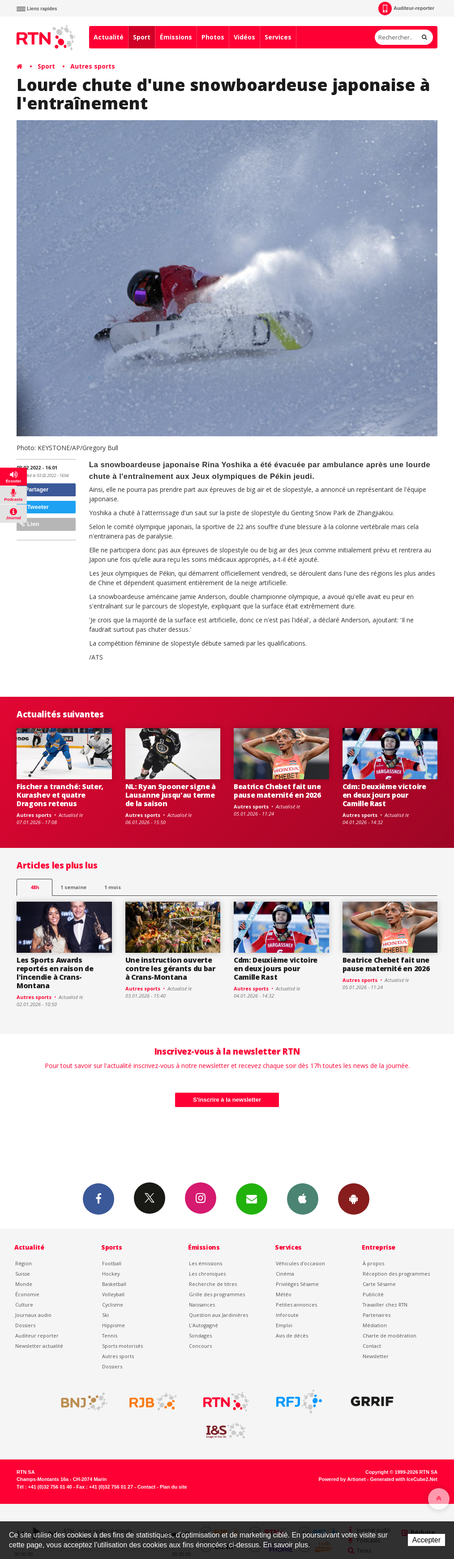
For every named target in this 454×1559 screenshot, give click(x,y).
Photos (212, 37)
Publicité (373, 1294)
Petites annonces (296, 1304)
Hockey (111, 1274)
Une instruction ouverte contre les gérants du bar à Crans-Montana (170, 968)
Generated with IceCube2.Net (403, 1479)
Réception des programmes (396, 1274)
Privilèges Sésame (297, 1284)
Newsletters (251, 1198)
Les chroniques (207, 1274)
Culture (24, 1304)
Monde (23, 1284)
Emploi (284, 1325)
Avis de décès (292, 1335)
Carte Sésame (379, 1284)
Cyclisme (112, 1304)
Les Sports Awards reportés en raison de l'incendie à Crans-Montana (55, 972)
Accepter (426, 1540)
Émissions (176, 37)
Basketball (114, 1284)
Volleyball (113, 1294)
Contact (372, 1346)
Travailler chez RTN (385, 1304)
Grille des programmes (217, 1294)
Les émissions (205, 1263)
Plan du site (173, 1487)
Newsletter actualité (39, 1346)
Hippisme (113, 1325)
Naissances (202, 1304)
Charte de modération (389, 1335)
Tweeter (34, 507)
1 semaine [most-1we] (73, 887)
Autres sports (92, 66)
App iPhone (302, 1198)
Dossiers (25, 1325)
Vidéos (244, 37)
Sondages (200, 1335)
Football (111, 1263)
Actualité (109, 37)
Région (23, 1263)
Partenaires (376, 1315)
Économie (27, 1294)
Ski (105, 1315)
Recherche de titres (213, 1284)
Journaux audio (33, 1315)
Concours (200, 1346)
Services (278, 37)
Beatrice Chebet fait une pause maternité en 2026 (277, 791)
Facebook (98, 1198)
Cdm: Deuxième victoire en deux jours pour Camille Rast (384, 795)
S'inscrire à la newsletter (227, 1099)
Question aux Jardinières (218, 1315)
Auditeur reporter (37, 1335)
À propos (373, 1263)
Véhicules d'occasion (300, 1263)
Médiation (375, 1325)
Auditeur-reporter (406, 8)
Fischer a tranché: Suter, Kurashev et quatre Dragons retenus (60, 795)
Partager (33, 489)
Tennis (109, 1335)
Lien (29, 524)
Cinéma (285, 1274)
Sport (141, 37)
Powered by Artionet (342, 1479)
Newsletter (376, 1356)
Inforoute (287, 1315)
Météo (283, 1294)
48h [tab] (34, 887)
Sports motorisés (122, 1346)
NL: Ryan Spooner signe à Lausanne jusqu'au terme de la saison (170, 795)
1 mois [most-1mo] (112, 887)
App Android (353, 1198)
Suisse (22, 1274)
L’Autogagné (203, 1325)
